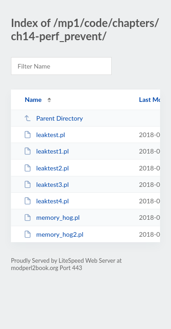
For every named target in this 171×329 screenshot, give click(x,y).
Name (33, 99)
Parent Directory (53, 118)
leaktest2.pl (46, 168)
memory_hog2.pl (53, 234)
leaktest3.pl (46, 184)
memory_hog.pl (52, 217)
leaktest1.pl (46, 151)
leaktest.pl (44, 134)
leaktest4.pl (46, 201)
